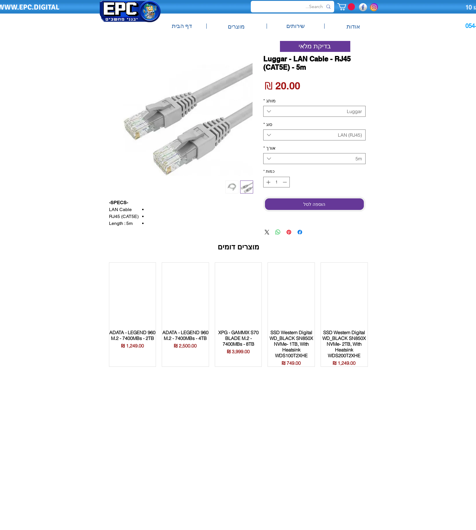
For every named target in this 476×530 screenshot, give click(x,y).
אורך (269, 148)
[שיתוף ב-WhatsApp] (277, 232)
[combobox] (314, 111)
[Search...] (293, 6)
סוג (267, 124)
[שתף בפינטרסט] (288, 232)
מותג (269, 101)
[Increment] (267, 182)
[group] (238, 314)
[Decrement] (285, 182)
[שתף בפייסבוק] (299, 232)
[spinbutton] (276, 182)
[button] (346, 6)
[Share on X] (267, 232)
